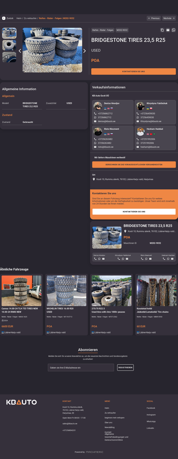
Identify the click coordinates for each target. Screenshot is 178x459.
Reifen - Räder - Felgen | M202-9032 (56, 18)
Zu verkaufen (30, 18)
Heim (19, 18)
